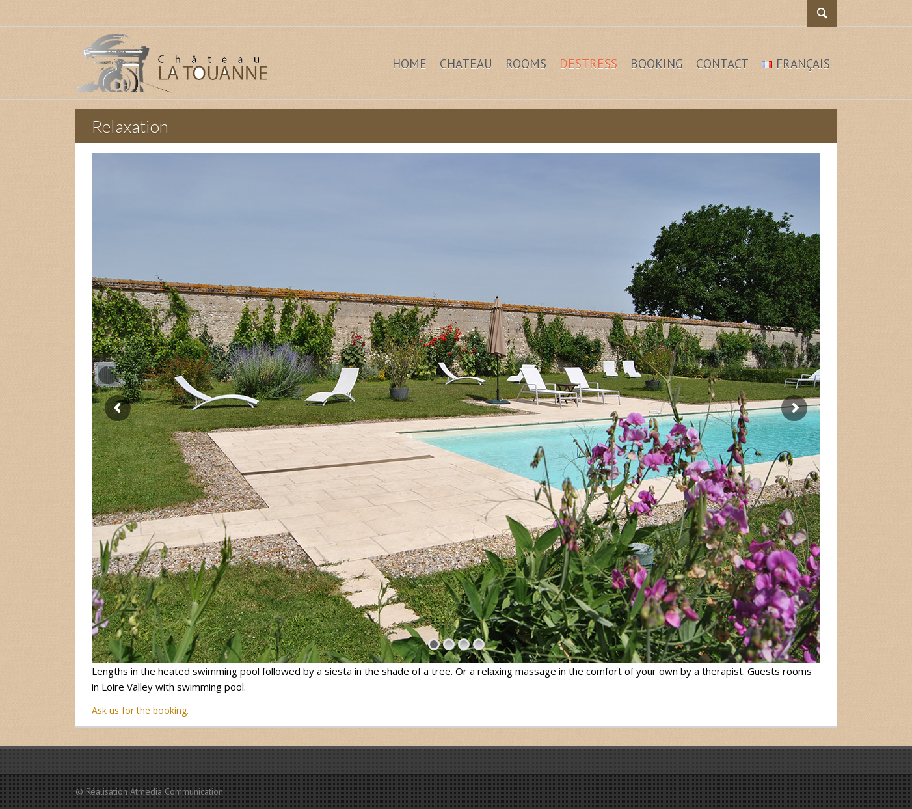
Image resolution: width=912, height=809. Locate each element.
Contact (722, 64)
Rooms (525, 64)
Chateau (466, 64)
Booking (656, 64)
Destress (588, 64)
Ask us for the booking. (140, 710)
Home (409, 64)
